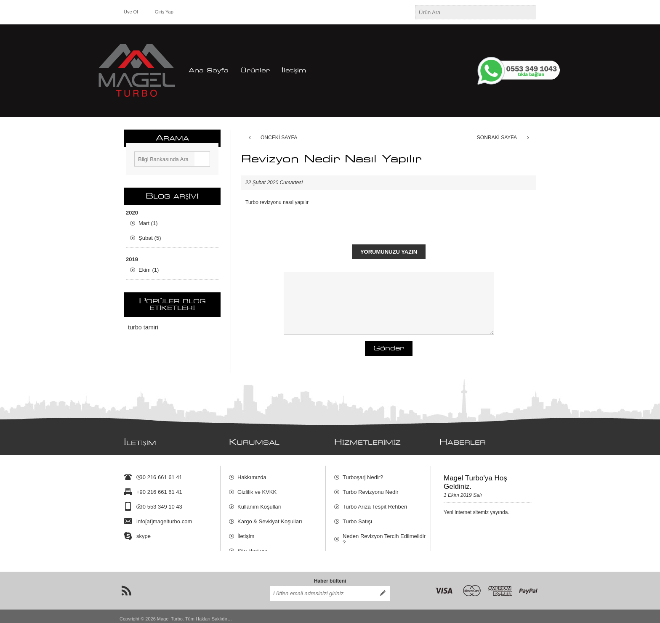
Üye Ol (131, 11)
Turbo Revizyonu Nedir (370, 488)
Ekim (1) (148, 270)
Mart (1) (148, 223)
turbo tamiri (143, 327)
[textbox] (468, 12)
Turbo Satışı (357, 517)
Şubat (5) (149, 238)
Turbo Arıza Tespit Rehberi (375, 502)
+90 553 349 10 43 (159, 502)
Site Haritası (252, 546)
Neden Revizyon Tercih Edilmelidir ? (384, 535)
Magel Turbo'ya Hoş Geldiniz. (475, 478)
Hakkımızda (251, 473)
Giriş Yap (164, 11)
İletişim (245, 532)
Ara (202, 159)
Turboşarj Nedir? (363, 473)
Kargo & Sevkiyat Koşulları (269, 517)
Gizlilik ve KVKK (257, 488)
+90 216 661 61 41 (159, 473)
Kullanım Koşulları (259, 502)
